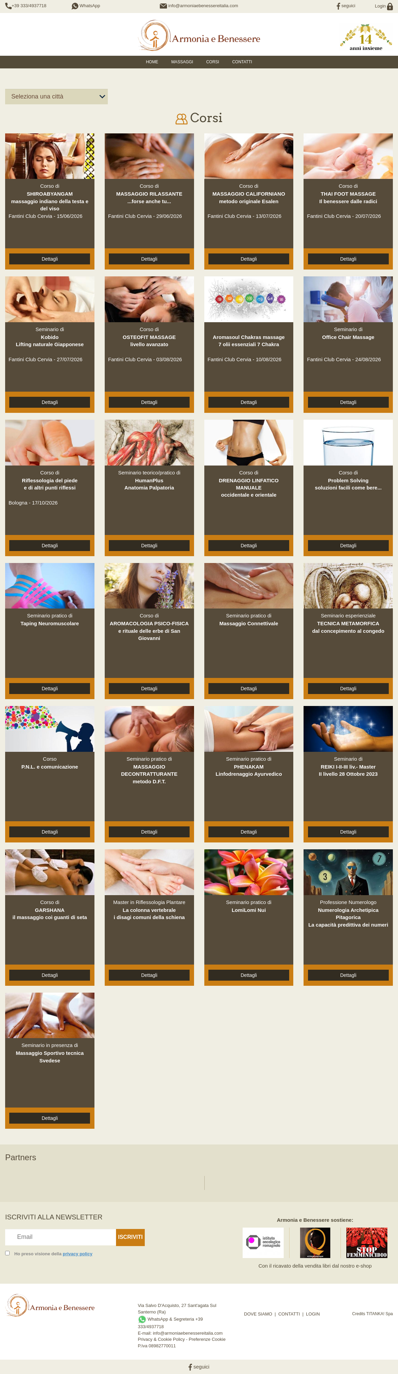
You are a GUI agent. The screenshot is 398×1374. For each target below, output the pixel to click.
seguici (346, 5)
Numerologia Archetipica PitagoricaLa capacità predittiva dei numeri (348, 917)
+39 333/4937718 (29, 5)
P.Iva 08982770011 (157, 1345)
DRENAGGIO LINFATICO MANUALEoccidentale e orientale (249, 487)
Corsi (212, 62)
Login (384, 6)
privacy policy (77, 1253)
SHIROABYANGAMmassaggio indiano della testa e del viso (49, 201)
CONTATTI (289, 1314)
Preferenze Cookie (207, 1339)
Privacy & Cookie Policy (161, 1339)
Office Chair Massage (348, 337)
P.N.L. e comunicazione (50, 767)
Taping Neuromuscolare (50, 623)
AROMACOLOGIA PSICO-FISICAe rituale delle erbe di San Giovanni (149, 630)
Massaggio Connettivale (248, 623)
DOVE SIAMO (258, 1314)
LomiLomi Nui (249, 910)
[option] (35, 1179)
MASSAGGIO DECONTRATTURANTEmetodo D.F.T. (149, 774)
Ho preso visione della (53, 1253)
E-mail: (145, 1333)
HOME (152, 62)
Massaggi (182, 62)
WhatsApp (86, 5)
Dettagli (50, 259)
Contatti (242, 62)
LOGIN (313, 1314)
